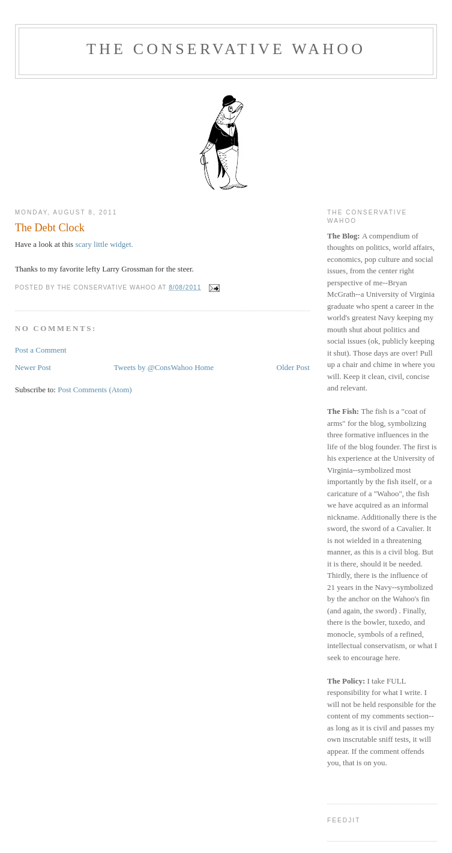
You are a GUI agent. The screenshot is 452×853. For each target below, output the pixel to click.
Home (204, 367)
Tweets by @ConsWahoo (153, 367)
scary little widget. (104, 244)
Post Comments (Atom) (95, 389)
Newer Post (33, 367)
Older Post (293, 367)
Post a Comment (41, 349)
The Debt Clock (50, 228)
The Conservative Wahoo (226, 49)
